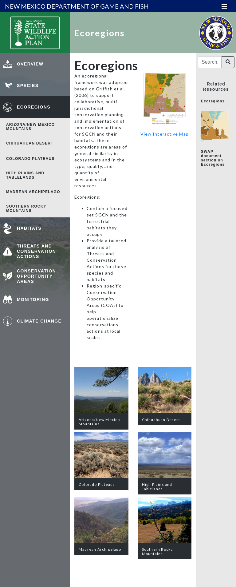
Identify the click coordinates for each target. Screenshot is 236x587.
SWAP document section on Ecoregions (213, 158)
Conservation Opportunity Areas (36, 276)
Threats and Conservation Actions (36, 251)
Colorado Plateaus (30, 159)
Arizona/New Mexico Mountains (30, 126)
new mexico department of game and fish (77, 6)
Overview (30, 63)
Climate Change (39, 321)
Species (28, 85)
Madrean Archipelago (33, 192)
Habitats (29, 228)
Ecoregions (33, 107)
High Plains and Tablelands (25, 175)
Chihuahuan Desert (29, 143)
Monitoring (33, 299)
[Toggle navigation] (224, 6)
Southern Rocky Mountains (26, 208)
